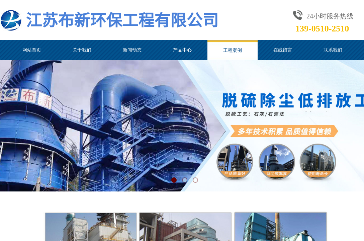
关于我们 (82, 50)
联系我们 (333, 50)
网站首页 (31, 50)
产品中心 (182, 50)
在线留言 (282, 50)
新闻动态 (132, 50)
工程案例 (232, 50)
